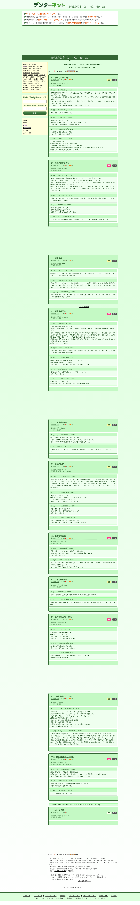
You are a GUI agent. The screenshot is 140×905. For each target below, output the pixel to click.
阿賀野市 (36, 81)
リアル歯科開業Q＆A (84, 881)
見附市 (44, 77)
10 (52, 696)
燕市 (29, 79)
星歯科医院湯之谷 (62, 163)
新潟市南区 (36, 71)
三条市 (30, 75)
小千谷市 (25, 77)
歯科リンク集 (103, 896)
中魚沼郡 (25, 89)
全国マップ (26, 64)
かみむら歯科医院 (62, 78)
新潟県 (34, 64)
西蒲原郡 (32, 85)
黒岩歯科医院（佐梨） (64, 617)
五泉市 (25, 81)
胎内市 (37, 83)
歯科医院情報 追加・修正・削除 (62, 879)
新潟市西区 (26, 73)
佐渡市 (43, 81)
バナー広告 (88, 898)
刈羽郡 (32, 89)
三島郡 (32, 87)
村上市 (25, 79)
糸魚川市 (35, 79)
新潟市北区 (31, 66)
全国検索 (62, 896)
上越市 (30, 81)
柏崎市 (36, 75)
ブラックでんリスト (60, 867)
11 (52, 757)
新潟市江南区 (37, 68)
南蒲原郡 (39, 85)
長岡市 (25, 75)
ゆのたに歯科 (59, 810)
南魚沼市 (31, 83)
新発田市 (42, 75)
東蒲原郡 (25, 87)
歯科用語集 (59, 898)
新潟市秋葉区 (27, 71)
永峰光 (102, 898)
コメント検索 (27, 133)
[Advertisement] (70, 40)
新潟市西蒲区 (35, 73)
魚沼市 (25, 83)
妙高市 (41, 79)
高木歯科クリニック (64, 696)
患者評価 (50, 898)
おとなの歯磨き (84, 307)
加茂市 (32, 77)
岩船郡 (37, 89)
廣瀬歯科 (58, 258)
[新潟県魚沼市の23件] (67, 71)
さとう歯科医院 (61, 580)
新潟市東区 (40, 66)
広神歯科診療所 (61, 422)
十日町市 (38, 77)
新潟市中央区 (27, 68)
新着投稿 (114, 896)
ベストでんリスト (74, 896)
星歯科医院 (59, 464)
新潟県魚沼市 (55, 80)
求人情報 (26, 130)
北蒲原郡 (25, 85)
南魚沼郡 (38, 87)
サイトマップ (38, 896)
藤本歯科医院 (60, 536)
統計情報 (78, 898)
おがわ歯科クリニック (65, 757)
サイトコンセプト (60, 871)
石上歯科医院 (60, 311)
